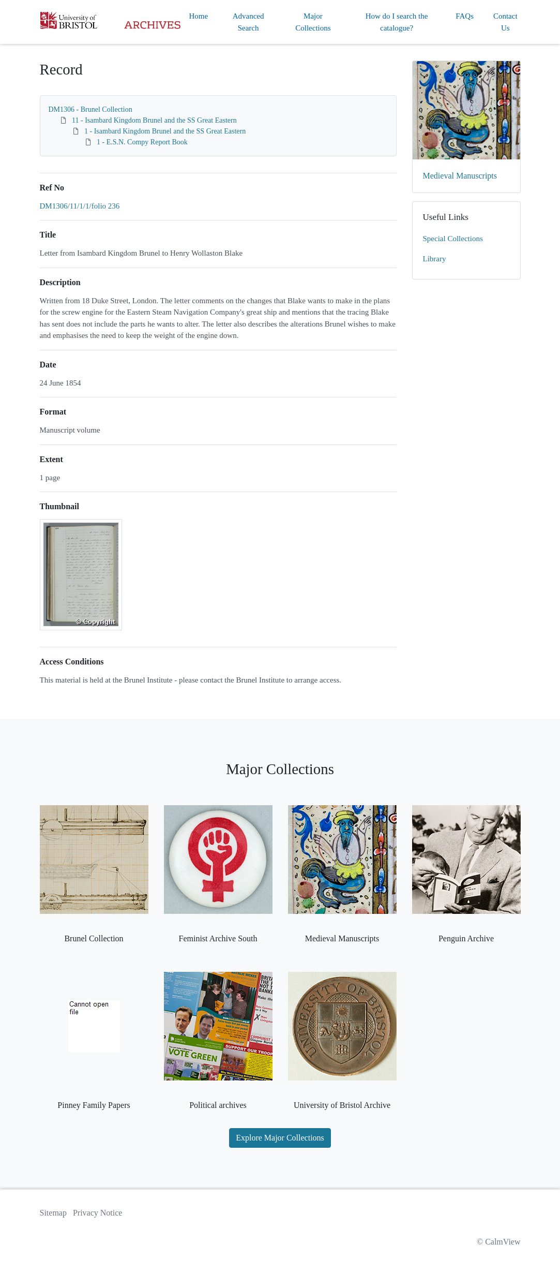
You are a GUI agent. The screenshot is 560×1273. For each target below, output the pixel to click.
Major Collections (312, 22)
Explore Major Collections (280, 1137)
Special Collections (453, 238)
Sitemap (53, 1212)
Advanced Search (248, 22)
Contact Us (505, 22)
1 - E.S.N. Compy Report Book (142, 142)
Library (434, 259)
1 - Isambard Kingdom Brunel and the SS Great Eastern (165, 131)
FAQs (465, 16)
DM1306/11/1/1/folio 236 (80, 206)
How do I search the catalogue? (397, 22)
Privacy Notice (98, 1212)
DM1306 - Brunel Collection (90, 109)
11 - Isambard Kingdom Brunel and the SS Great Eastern (154, 120)
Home (198, 16)
